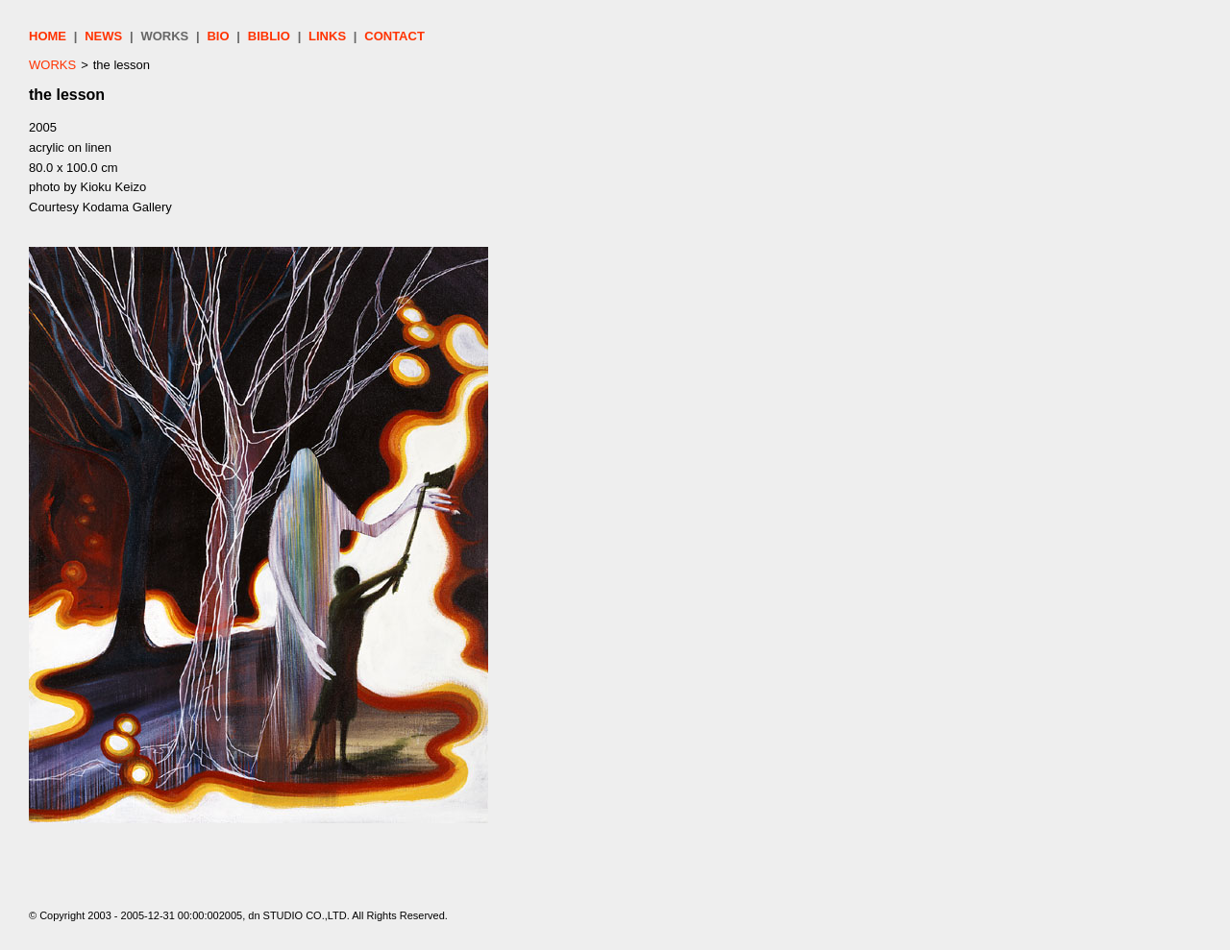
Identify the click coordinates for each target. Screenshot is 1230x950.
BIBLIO (269, 36)
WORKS (164, 36)
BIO (218, 36)
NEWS (103, 36)
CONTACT (394, 36)
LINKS (327, 36)
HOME (47, 36)
